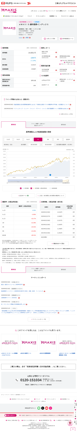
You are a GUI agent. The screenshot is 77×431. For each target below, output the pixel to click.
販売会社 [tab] (63, 124)
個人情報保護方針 (46, 420)
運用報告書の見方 (70, 62)
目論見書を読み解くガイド (68, 74)
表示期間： (24, 144)
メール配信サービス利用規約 (63, 420)
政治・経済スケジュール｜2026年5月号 (13, 284)
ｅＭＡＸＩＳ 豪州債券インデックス (18, 394)
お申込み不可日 (46, 80)
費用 (28, 37)
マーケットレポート (40, 16)
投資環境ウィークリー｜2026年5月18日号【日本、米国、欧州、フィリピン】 (23, 291)
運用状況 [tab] (13, 124)
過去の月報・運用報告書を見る (68, 60)
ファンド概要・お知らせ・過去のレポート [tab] (38, 124)
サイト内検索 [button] (71, 10)
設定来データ (49, 85)
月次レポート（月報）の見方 (68, 64)
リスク (21, 37)
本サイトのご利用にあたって (30, 420)
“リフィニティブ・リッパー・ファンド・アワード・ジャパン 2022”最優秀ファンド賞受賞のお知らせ (42, 108)
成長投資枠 (37, 21)
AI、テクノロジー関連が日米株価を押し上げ (14, 304)
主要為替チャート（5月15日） (10, 297)
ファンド (30, 16)
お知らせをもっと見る (67, 114)
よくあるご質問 (43, 10)
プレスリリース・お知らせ (67, 16)
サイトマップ (52, 10)
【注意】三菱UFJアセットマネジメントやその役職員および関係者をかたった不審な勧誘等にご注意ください (47, 415)
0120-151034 (31, 380)
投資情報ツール (53, 16)
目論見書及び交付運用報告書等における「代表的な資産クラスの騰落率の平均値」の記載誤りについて (42, 104)
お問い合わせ (34, 10)
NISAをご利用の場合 (13, 420)
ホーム (2, 394)
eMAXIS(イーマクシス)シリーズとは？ (20, 399)
